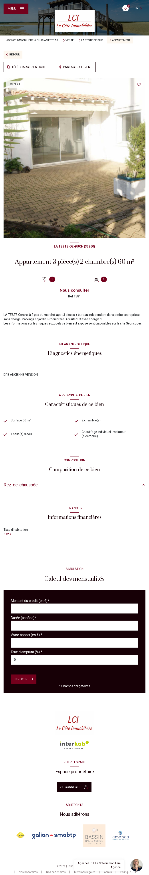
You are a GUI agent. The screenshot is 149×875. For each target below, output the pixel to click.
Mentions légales (84, 872)
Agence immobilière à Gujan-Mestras (32, 40)
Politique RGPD (129, 872)
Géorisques (134, 323)
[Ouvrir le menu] (16, 9)
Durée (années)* (23, 618)
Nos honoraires (28, 872)
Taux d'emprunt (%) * (26, 652)
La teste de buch (93, 40)
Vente (70, 40)
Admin (108, 872)
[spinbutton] (74, 660)
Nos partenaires (56, 872)
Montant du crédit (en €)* (30, 601)
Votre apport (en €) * (26, 635)
